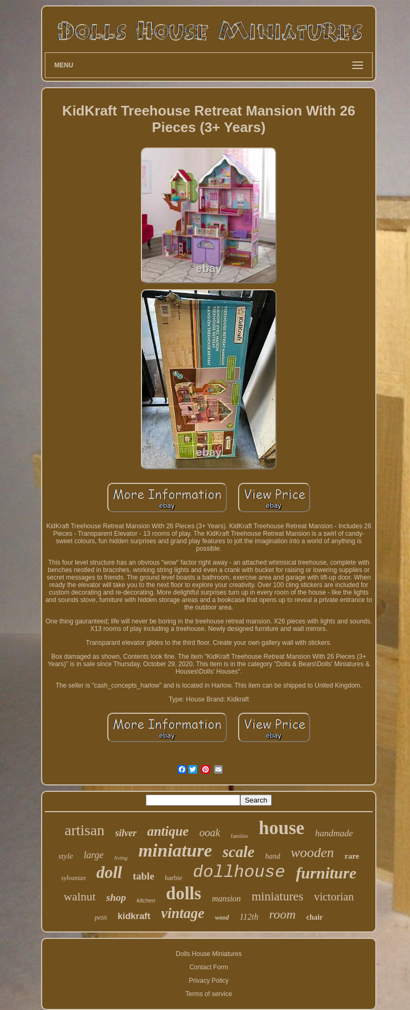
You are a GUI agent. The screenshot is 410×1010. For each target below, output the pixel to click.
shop (116, 897)
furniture (326, 873)
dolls (183, 893)
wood (222, 917)
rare (352, 856)
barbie (173, 878)
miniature (175, 850)
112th (249, 916)
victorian (334, 896)
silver (126, 833)
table (143, 876)
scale (239, 851)
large (94, 855)
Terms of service (208, 994)
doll (109, 872)
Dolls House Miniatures (208, 954)
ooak (209, 832)
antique (168, 831)
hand (272, 856)
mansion (226, 898)
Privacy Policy (209, 980)
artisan (85, 830)
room (282, 914)
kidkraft (133, 916)
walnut (80, 896)
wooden (312, 852)
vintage (182, 913)
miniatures (277, 896)
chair (314, 917)
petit (100, 917)
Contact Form (209, 967)
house (282, 828)
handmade (334, 833)
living (121, 857)
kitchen (146, 900)
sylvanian (73, 878)
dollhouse (239, 872)
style (65, 856)
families (239, 836)
